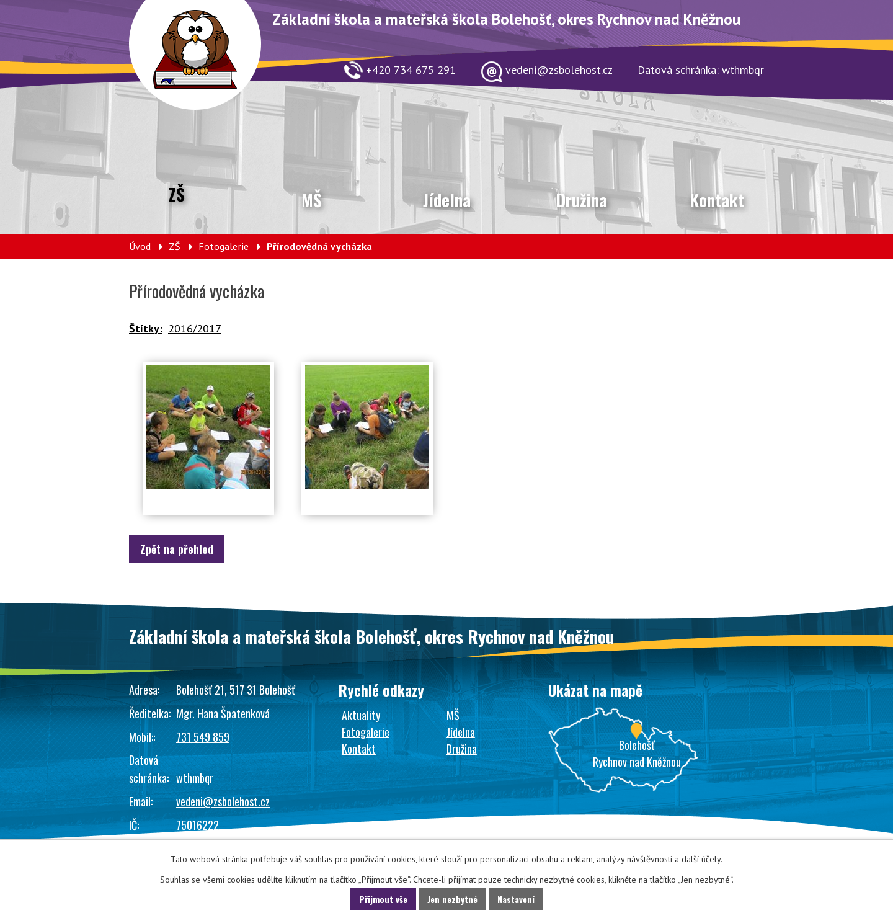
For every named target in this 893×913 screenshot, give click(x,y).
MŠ (311, 199)
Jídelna (447, 199)
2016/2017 (194, 328)
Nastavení (516, 899)
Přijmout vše (383, 899)
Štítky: (145, 328)
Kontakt (717, 199)
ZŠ (177, 194)
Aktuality (361, 715)
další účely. (702, 859)
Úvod (140, 246)
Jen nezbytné (452, 899)
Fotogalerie (223, 246)
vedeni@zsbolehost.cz (223, 801)
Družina (581, 199)
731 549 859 (202, 737)
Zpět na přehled (176, 549)
